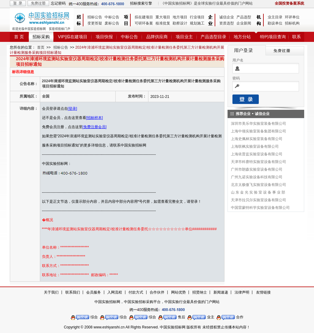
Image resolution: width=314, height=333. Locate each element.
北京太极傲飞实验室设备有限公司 (258, 185)
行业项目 (197, 17)
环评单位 (292, 17)
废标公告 (112, 23)
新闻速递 (220, 292)
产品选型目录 (213, 36)
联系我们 (72, 292)
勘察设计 (180, 23)
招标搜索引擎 (141, 3)
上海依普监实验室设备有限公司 (256, 154)
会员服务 (93, 292)
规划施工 (197, 23)
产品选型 (243, 17)
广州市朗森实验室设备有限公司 (256, 169)
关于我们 (51, 292)
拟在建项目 (144, 17)
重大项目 (162, 17)
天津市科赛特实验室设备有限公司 (258, 162)
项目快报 (104, 36)
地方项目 (180, 17)
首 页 (19, 36)
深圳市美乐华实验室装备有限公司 (258, 123)
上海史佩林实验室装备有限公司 (256, 139)
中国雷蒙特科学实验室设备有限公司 (260, 207)
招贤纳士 (199, 292)
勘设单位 (275, 23)
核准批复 (162, 23)
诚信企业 (226, 17)
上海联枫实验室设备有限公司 (255, 146)
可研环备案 (144, 23)
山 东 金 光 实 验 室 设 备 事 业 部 (258, 192)
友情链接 (263, 292)
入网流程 (114, 292)
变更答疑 (94, 23)
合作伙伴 (157, 292)
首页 (40, 47)
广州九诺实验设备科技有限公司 (256, 177)
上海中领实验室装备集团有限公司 (258, 131)
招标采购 (41, 36)
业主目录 (275, 17)
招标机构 (292, 23)
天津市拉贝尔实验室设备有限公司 (258, 200)
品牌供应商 (157, 36)
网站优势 (178, 292)
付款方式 (135, 292)
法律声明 (242, 292)
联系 (296, 36)
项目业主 (184, 36)
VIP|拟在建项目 (72, 36)
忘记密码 (58, 3)
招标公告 (94, 17)
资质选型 (226, 23)
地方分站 (242, 36)
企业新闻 (243, 23)
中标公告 (112, 17)
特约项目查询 (273, 36)
